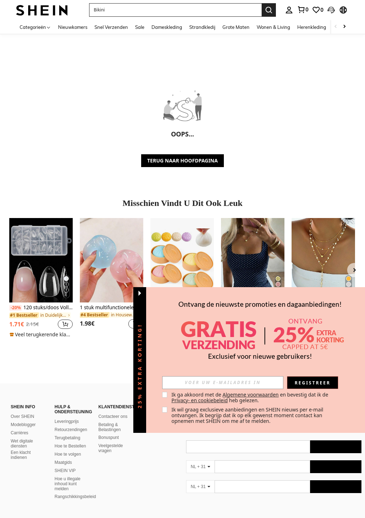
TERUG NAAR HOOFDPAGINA (182, 160)
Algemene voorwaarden (250, 394)
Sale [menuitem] (139, 27)
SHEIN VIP (65, 470)
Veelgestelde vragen (110, 448)
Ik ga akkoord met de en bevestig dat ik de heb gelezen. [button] (250, 397)
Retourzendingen (71, 429)
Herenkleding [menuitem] (311, 27)
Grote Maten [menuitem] (236, 27)
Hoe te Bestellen (70, 446)
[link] (302, 9)
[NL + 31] (200, 466)
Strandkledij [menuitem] (202, 27)
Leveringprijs (67, 421)
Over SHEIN (22, 416)
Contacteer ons (112, 416)
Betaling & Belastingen (109, 427)
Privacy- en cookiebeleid (199, 400)
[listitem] (41, 278)
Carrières (19, 432)
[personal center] (289, 10)
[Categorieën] (35, 27)
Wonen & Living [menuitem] (273, 27)
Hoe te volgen (68, 454)
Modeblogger (23, 424)
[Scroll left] (335, 27)
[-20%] (15, 308)
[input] (222, 382)
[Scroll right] (344, 27)
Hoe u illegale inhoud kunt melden (68, 483)
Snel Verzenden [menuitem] (111, 27)
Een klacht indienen (21, 455)
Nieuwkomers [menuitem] (72, 27)
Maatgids (63, 462)
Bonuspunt (108, 437)
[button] (175, 10)
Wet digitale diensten (22, 444)
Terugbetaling (67, 437)
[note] (41, 334)
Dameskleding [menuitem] (166, 27)
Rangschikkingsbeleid (75, 496)
